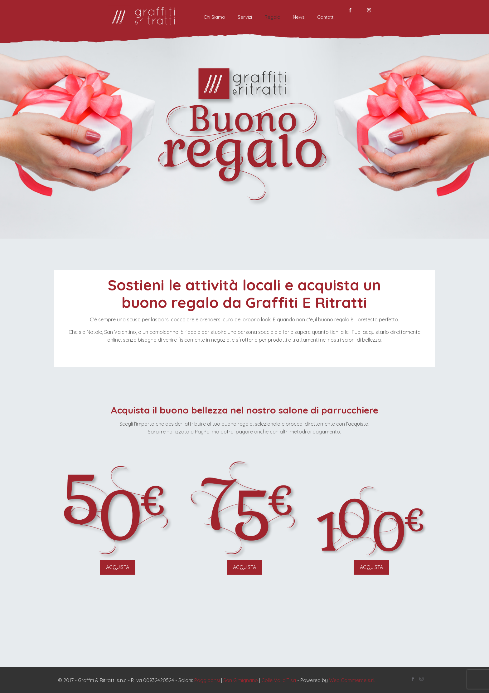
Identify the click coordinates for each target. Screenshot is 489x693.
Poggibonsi (207, 680)
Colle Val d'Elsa (278, 680)
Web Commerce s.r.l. (352, 680)
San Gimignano (240, 680)
